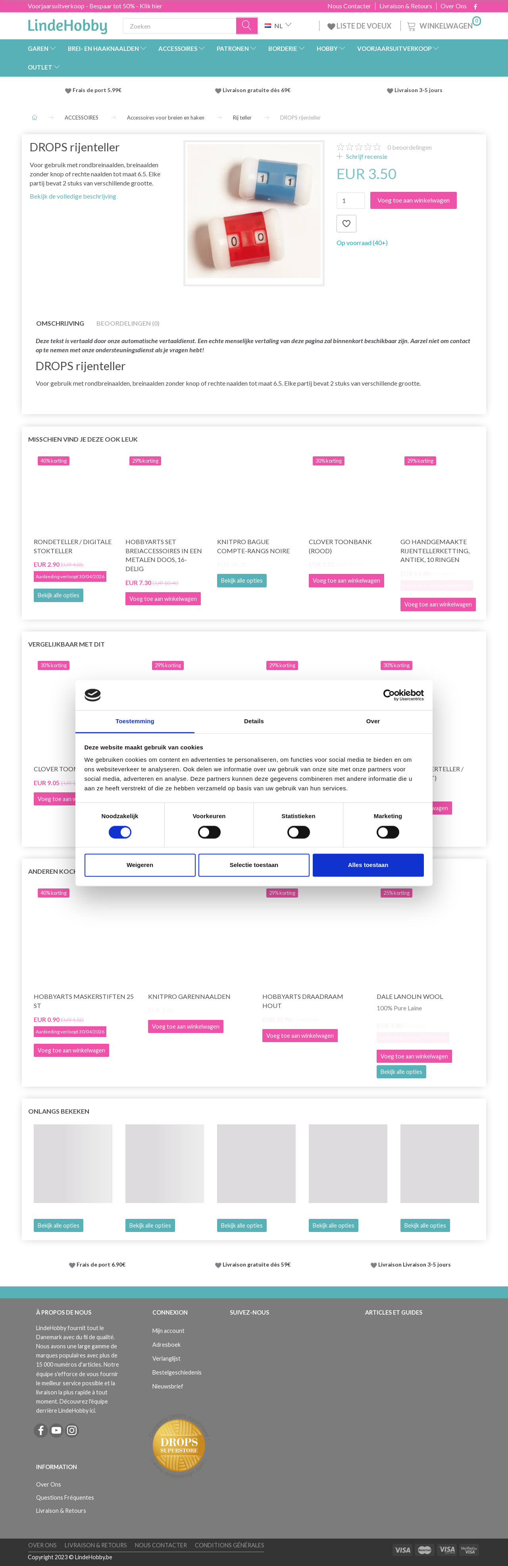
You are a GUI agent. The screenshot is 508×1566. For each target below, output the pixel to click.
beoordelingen (409, 147)
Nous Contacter (349, 6)
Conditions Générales (229, 1545)
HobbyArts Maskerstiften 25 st (84, 1001)
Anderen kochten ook (68, 871)
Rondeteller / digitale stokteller (73, 546)
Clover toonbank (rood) (340, 546)
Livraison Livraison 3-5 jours (414, 1264)
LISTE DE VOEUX (360, 25)
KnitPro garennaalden (189, 996)
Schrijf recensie (366, 156)
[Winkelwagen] (443, 25)
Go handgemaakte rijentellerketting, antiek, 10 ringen (435, 551)
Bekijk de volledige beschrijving (73, 196)
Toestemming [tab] (134, 721)
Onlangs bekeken (58, 1111)
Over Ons (454, 6)
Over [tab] (373, 721)
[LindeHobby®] (67, 24)
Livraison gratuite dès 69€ (258, 90)
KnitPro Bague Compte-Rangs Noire (253, 546)
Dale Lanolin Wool (410, 996)
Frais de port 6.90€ (101, 1264)
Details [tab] (254, 721)
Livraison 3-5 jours (418, 90)
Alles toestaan (368, 865)
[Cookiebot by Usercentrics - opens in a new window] (389, 695)
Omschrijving (60, 323)
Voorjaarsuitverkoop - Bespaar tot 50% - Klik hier (95, 6)
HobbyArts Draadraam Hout (302, 1001)
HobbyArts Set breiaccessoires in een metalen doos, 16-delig (163, 555)
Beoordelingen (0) (128, 323)
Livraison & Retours (405, 6)
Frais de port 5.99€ (97, 90)
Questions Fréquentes (65, 1497)
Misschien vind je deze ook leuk (83, 439)
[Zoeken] (247, 26)
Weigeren (140, 865)
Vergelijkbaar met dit (66, 644)
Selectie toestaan (254, 865)
